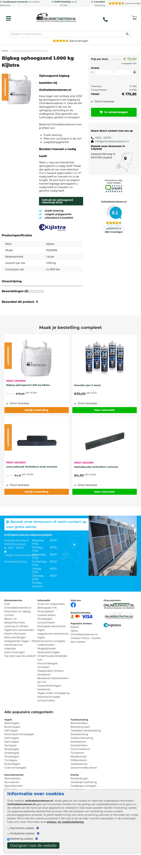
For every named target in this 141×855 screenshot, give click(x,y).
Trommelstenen (80, 756)
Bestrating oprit (80, 734)
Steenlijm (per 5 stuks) (87, 392)
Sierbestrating (79, 741)
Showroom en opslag (17, 618)
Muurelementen (14, 781)
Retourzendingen (15, 644)
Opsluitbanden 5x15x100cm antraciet (96, 473)
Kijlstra (36, 1)
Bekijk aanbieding (36, 417)
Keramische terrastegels (19, 741)
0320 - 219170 (101, 137)
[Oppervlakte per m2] (112, 72)
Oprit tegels (11, 745)
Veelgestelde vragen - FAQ (20, 648)
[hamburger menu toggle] (8, 18)
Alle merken (78, 648)
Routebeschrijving (15, 568)
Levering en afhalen (16, 633)
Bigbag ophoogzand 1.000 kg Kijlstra (28, 392)
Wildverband (78, 767)
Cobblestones (79, 771)
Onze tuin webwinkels (51, 611)
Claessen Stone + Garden (86, 645)
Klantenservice (13, 651)
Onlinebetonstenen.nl (84, 641)
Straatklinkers (79, 752)
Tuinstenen (78, 759)
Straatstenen (78, 748)
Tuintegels (10, 767)
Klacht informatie (15, 640)
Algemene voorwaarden (19, 637)
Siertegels (10, 752)
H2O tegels (11, 737)
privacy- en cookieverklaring (65, 822)
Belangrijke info (47, 614)
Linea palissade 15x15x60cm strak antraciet (31, 473)
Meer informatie (104, 417)
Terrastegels (11, 763)
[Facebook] (73, 611)
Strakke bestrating (82, 745)
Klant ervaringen (14, 659)
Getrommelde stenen (84, 774)
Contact (9, 622)
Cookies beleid (46, 622)
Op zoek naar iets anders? (20, 663)
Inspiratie (10, 655)
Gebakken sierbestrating (86, 737)
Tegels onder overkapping (53, 700)
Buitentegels (12, 734)
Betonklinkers (79, 730)
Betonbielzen (12, 785)
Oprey (74, 637)
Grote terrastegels (15, 774)
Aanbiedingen (79, 785)
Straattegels (11, 759)
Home (5, 50)
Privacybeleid (45, 618)
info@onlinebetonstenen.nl (110, 141)
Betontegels (11, 730)
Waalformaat (79, 763)
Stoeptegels (11, 756)
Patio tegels (11, 748)
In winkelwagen (112, 112)
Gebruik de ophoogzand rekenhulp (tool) (57, 208)
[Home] (56, 17)
